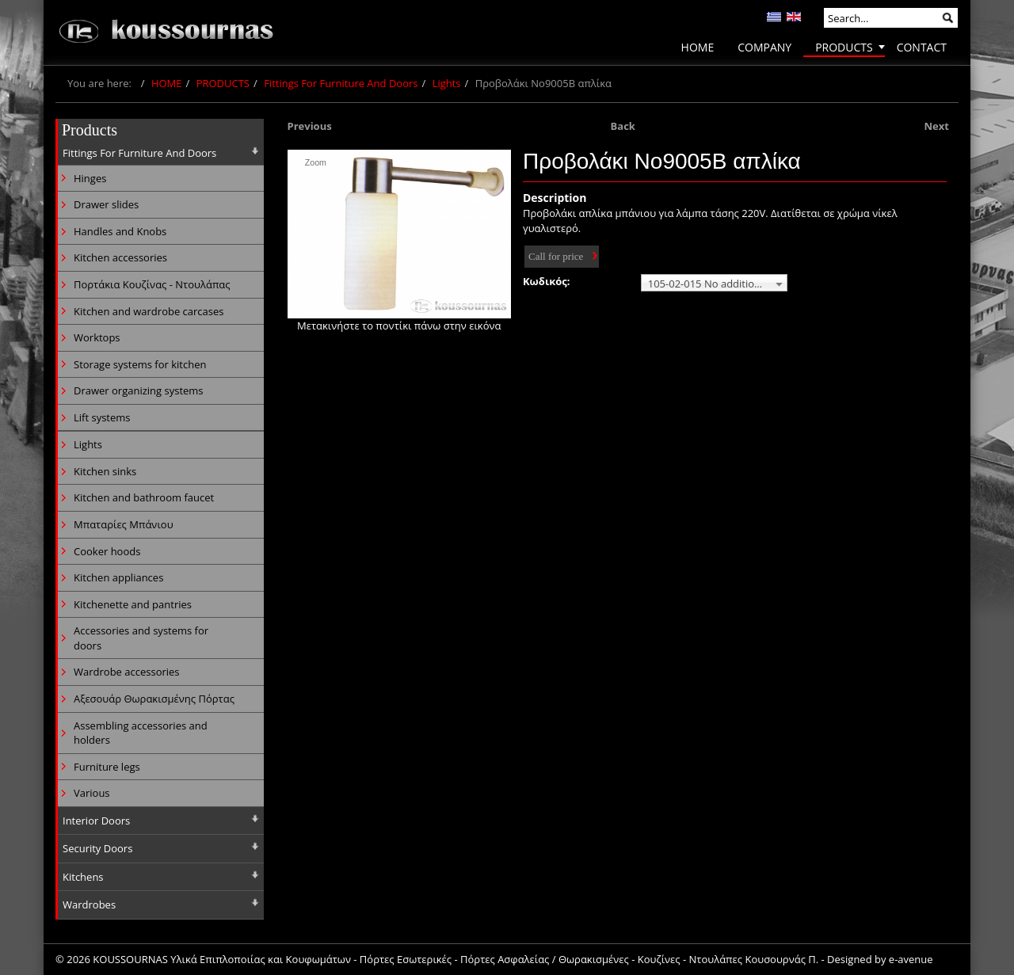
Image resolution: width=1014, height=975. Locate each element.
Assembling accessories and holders (141, 733)
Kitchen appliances (118, 577)
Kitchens (83, 877)
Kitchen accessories (120, 257)
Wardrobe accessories (127, 672)
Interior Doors (96, 820)
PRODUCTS (223, 83)
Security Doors (97, 848)
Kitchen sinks (105, 471)
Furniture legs (107, 767)
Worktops (97, 337)
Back (623, 126)
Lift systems (102, 417)
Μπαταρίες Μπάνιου (123, 524)
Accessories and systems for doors (141, 638)
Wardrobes (89, 904)
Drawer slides (106, 204)
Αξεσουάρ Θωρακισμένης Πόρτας (154, 698)
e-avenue (911, 959)
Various (92, 793)
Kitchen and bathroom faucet (144, 497)
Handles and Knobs (120, 231)
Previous (310, 126)
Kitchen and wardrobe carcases (148, 311)
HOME (166, 83)
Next (936, 126)
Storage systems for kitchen (140, 364)
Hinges (90, 178)
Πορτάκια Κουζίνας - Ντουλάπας (152, 284)
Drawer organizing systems (139, 390)
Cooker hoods (107, 551)
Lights (447, 83)
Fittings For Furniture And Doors (340, 83)
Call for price (555, 256)
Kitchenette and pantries (133, 604)
